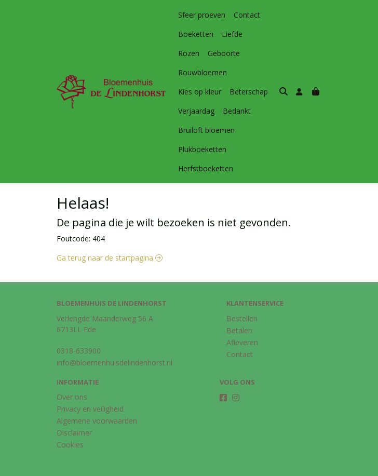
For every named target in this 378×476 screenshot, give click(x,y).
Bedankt (237, 92)
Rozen (261, 34)
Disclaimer (74, 413)
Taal (64, 466)
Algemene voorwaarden (97, 401)
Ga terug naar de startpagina (110, 238)
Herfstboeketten (205, 149)
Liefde (232, 34)
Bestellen (242, 299)
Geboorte (194, 53)
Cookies (70, 425)
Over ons (72, 378)
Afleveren (242, 323)
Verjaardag (196, 92)
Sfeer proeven (201, 15)
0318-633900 (79, 331)
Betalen (239, 311)
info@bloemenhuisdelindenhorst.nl (114, 343)
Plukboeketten (202, 130)
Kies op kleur (199, 72)
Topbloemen (269, 467)
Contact (247, 15)
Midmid (309, 467)
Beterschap (249, 72)
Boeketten (195, 34)
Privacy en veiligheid (90, 390)
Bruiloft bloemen (206, 111)
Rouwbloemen (243, 53)
